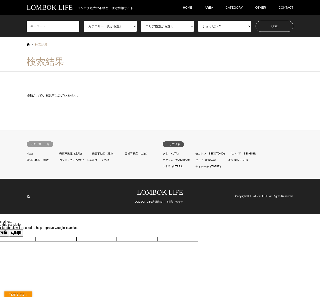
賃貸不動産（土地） (137, 153)
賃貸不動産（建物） (39, 160)
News (30, 153)
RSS (28, 196)
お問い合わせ (175, 201)
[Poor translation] (16, 233)
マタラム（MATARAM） (177, 160)
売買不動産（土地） (71, 153)
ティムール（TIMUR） (208, 166)
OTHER (260, 7)
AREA (209, 7)
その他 (105, 160)
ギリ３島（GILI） (238, 160)
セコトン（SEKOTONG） (210, 153)
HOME (187, 7)
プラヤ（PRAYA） (207, 160)
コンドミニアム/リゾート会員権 (78, 160)
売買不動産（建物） (104, 153)
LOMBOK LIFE (160, 192)
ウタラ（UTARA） (174, 166)
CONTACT (285, 7)
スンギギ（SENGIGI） (244, 153)
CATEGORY (234, 7)
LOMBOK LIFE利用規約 (149, 201)
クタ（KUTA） (171, 153)
